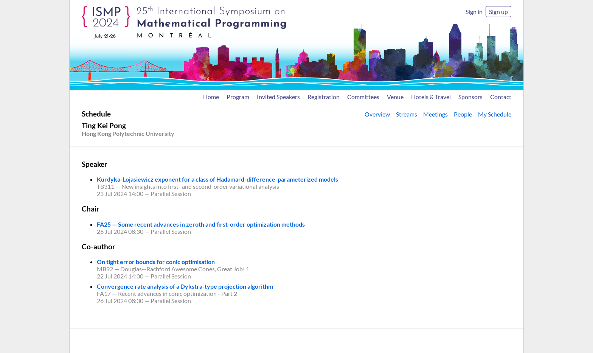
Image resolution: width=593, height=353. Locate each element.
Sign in (474, 11)
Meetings (435, 114)
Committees (363, 96)
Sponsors (470, 96)
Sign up (498, 11)
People (463, 114)
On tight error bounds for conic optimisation (156, 261)
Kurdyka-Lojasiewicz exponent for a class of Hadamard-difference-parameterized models (217, 179)
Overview (377, 114)
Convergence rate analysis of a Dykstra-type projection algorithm (185, 286)
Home (211, 96)
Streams (406, 114)
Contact (500, 96)
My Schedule (494, 114)
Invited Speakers (278, 96)
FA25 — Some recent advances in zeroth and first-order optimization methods (201, 224)
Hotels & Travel (431, 96)
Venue (395, 96)
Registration (323, 96)
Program (238, 96)
